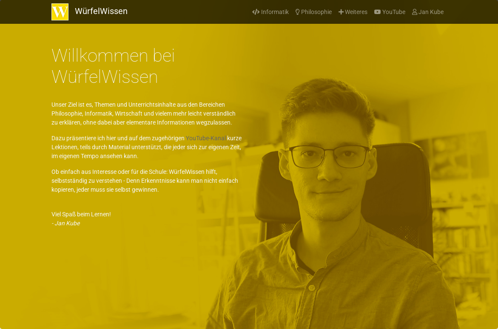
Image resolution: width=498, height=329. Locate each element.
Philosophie (314, 12)
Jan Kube (428, 12)
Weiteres (353, 12)
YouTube (389, 12)
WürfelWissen (89, 11)
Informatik (270, 12)
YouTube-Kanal (206, 138)
